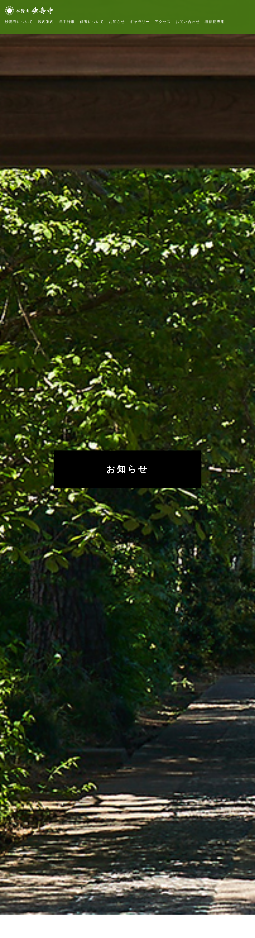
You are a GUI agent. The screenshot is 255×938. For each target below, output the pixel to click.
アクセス (163, 22)
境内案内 (46, 22)
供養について (92, 22)
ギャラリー (140, 22)
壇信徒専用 (215, 22)
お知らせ (117, 22)
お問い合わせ (188, 22)
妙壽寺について (19, 22)
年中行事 (67, 22)
